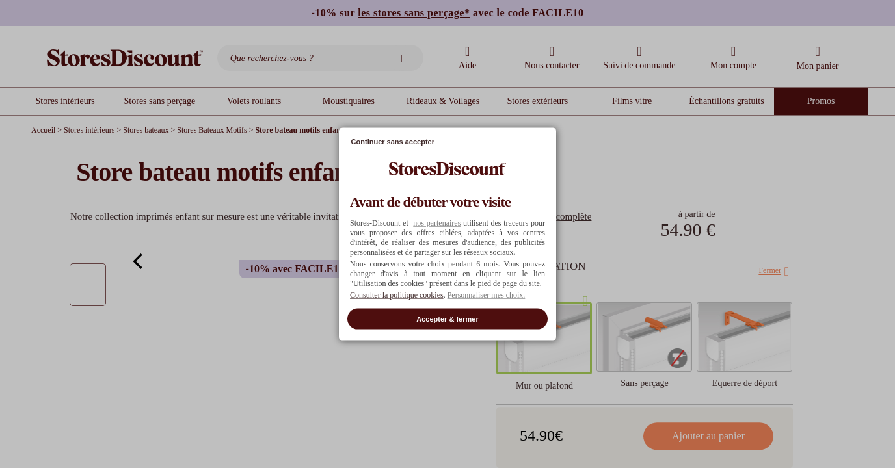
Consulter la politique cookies (397, 294)
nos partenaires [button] (437, 222)
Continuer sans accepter (392, 142)
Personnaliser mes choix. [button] (487, 294)
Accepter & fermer (447, 318)
